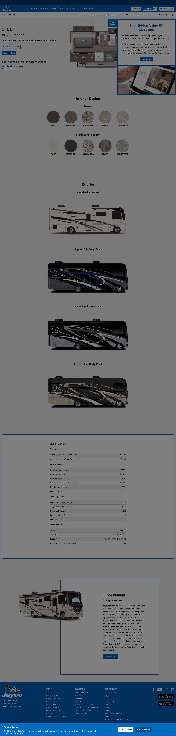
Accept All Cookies (143, 729)
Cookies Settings (125, 729)
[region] (88, 729)
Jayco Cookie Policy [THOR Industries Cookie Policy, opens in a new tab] (33, 733)
